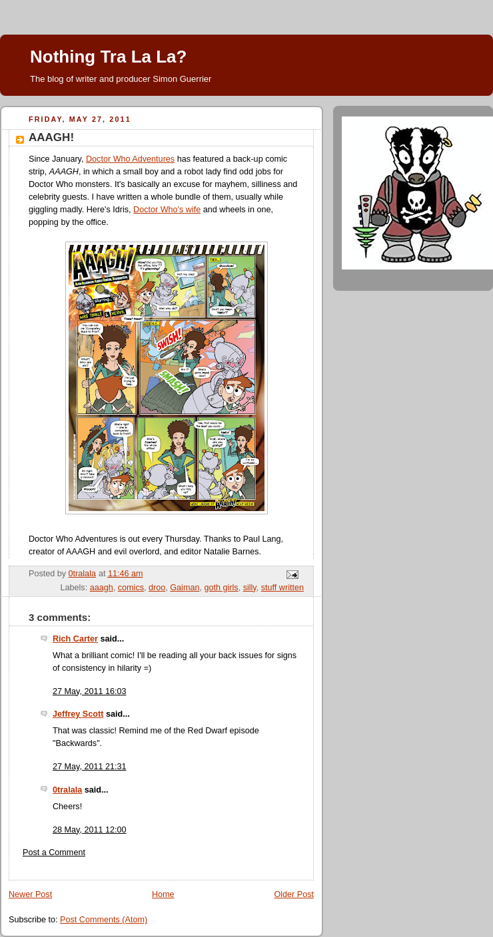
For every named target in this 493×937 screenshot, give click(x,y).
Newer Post (30, 894)
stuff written (282, 587)
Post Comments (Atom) (103, 919)
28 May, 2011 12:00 (90, 830)
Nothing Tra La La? (108, 57)
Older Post (294, 894)
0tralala (67, 790)
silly (249, 587)
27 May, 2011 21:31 (90, 766)
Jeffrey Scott (78, 714)
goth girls (221, 587)
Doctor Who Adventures (130, 159)
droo (157, 587)
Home (163, 894)
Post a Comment (54, 852)
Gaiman (184, 587)
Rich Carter (75, 639)
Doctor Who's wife (167, 209)
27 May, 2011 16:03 (90, 691)
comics (131, 587)
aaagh (101, 587)
